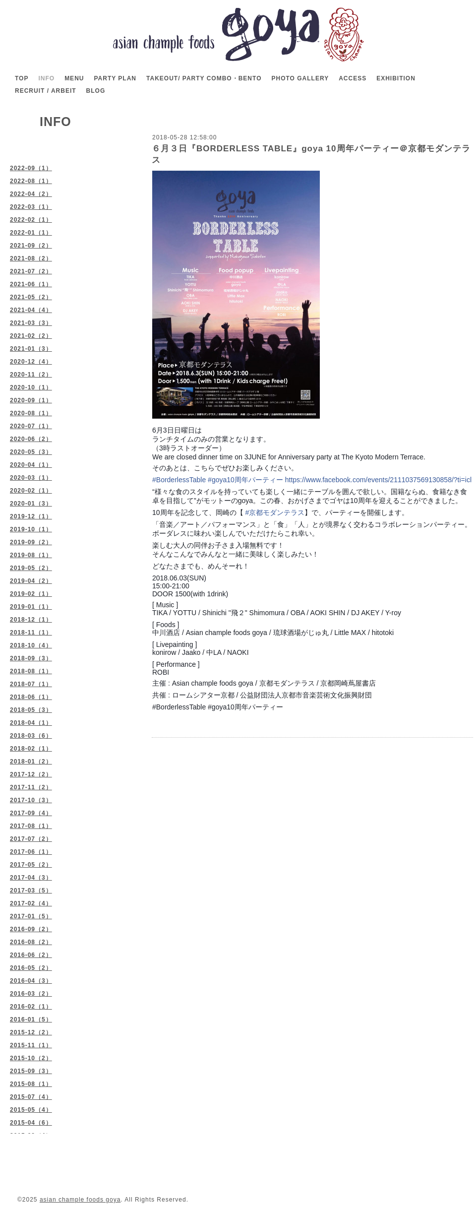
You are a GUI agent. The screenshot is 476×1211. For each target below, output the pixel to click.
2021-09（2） (31, 245)
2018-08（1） (31, 671)
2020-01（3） (31, 503)
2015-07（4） (31, 1096)
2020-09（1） (31, 400)
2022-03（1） (31, 206)
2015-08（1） (31, 1084)
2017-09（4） (31, 813)
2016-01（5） (31, 1019)
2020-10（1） (31, 387)
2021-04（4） (31, 310)
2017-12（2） (31, 774)
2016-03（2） (31, 993)
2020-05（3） (31, 451)
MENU (74, 78)
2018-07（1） (31, 684)
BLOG (96, 90)
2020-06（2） (31, 439)
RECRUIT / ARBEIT (45, 90)
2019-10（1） (31, 529)
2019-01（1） (31, 606)
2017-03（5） (31, 890)
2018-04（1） (31, 722)
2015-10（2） (31, 1058)
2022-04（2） (31, 194)
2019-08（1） (31, 555)
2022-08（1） (31, 181)
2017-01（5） (31, 916)
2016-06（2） (31, 955)
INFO (46, 78)
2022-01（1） (31, 232)
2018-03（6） (31, 735)
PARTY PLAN (115, 78)
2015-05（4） (31, 1109)
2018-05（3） (31, 709)
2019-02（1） (31, 593)
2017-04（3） (31, 877)
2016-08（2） (31, 942)
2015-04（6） (31, 1122)
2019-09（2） (31, 542)
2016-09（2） (31, 929)
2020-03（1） (31, 477)
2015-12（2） (31, 1032)
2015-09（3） (31, 1071)
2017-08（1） (31, 826)
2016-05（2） (31, 967)
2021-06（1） (31, 284)
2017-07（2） (31, 838)
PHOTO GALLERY (300, 78)
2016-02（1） (31, 1006)
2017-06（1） (31, 851)
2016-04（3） (31, 980)
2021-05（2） (31, 297)
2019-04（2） (31, 580)
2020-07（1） (31, 426)
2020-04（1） (31, 464)
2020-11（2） (31, 374)
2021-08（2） (31, 258)
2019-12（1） (31, 516)
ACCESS (352, 78)
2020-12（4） (31, 361)
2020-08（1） (31, 413)
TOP (21, 78)
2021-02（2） (31, 335)
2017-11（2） (31, 787)
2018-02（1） (31, 748)
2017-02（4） (31, 903)
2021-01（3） (31, 348)
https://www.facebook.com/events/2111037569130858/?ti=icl (378, 480)
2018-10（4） (31, 645)
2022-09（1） (31, 168)
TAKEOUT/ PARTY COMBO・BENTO (203, 78)
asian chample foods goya (80, 1199)
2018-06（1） (31, 697)
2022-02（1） (31, 219)
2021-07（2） (31, 271)
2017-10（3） (31, 800)
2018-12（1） (31, 619)
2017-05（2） (31, 864)
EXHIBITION (396, 78)
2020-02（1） (31, 490)
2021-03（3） (31, 322)
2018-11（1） (31, 632)
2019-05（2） (31, 568)
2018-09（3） (31, 658)
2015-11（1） (31, 1045)
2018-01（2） (31, 761)
